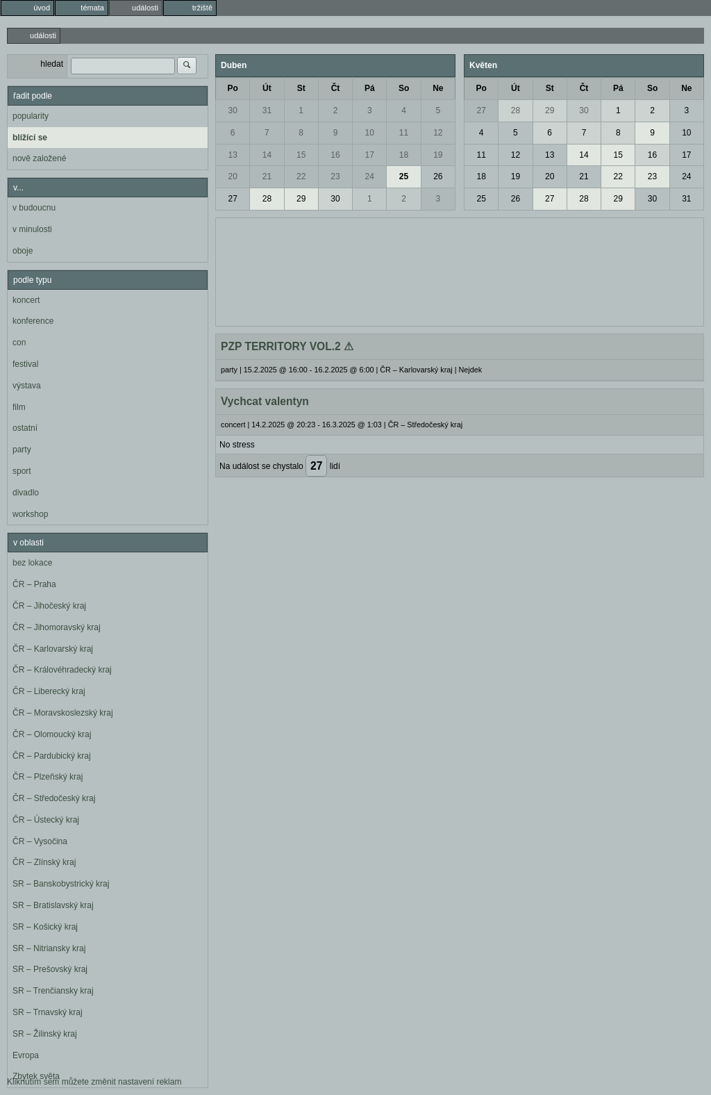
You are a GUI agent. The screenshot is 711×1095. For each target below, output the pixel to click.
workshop (30, 514)
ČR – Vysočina (39, 841)
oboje (22, 251)
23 (335, 176)
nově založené (39, 158)
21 (266, 176)
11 (403, 133)
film (19, 407)
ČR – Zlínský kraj (44, 862)
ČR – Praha (34, 584)
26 (437, 176)
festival (25, 364)
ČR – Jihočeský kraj (49, 606)
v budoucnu (34, 208)
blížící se (29, 137)
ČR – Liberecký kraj (48, 691)
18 (403, 155)
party (21, 449)
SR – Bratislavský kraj (53, 905)
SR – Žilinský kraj (44, 1034)
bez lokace (32, 563)
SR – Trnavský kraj (47, 1012)
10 (369, 133)
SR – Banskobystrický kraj (60, 884)
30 (232, 110)
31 (266, 110)
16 (335, 155)
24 (369, 176)
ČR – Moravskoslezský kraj (62, 713)
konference (32, 321)
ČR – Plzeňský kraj (47, 777)
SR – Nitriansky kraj (48, 948)
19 (437, 155)
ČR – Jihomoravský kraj (56, 627)
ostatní (24, 428)
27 (232, 199)
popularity (30, 116)
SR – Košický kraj (45, 927)
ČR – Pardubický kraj (51, 756)
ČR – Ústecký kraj (45, 820)
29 (301, 199)
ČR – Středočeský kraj (53, 798)
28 (266, 199)
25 (403, 176)
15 (301, 155)
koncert (26, 300)
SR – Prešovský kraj (49, 969)
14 (266, 155)
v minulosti (32, 229)
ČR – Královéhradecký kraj (62, 670)
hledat (51, 64)
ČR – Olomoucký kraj (51, 734)
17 (369, 155)
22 (301, 176)
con (19, 342)
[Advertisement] (459, 270)
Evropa (25, 1055)
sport (21, 471)
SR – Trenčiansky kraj (53, 991)
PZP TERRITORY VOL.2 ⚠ (287, 346)
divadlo (25, 492)
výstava (26, 385)
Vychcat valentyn (265, 401)
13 (232, 155)
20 (232, 176)
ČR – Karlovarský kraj (52, 649)
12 (437, 133)
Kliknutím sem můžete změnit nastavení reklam (94, 1082)
